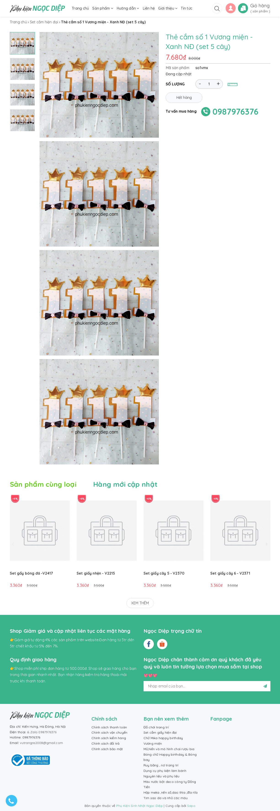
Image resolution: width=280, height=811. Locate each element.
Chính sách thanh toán (109, 727)
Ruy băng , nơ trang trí (161, 765)
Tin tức (186, 8)
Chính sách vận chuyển (109, 732)
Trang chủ (80, 8)
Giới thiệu (167, 8)
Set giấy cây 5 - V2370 (164, 573)
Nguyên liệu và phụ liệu (162, 776)
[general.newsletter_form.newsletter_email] (207, 686)
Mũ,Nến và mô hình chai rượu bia (169, 749)
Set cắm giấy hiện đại (160, 732)
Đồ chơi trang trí (156, 727)
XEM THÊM (140, 603)
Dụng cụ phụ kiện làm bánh (165, 771)
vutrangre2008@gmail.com (41, 743)
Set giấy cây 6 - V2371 (230, 573)
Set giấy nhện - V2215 (96, 573)
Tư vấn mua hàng (181, 111)
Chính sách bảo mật (107, 749)
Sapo (191, 806)
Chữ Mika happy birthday (163, 738)
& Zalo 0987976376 (41, 732)
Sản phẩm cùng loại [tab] (43, 484)
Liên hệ (149, 8)
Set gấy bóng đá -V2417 (31, 573)
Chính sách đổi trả (105, 743)
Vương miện (153, 743)
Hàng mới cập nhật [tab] (125, 484)
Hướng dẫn (128, 8)
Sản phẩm (102, 8)
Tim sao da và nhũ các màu (166, 798)
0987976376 (236, 111)
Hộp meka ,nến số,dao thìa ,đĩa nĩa (171, 792)
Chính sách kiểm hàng (108, 738)
